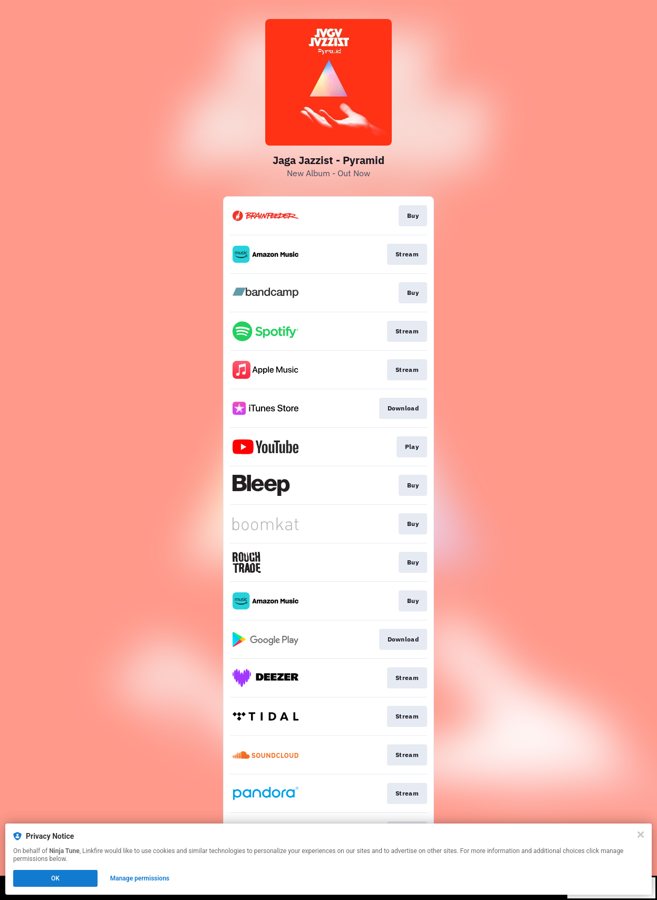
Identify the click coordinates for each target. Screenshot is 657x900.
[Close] (640, 834)
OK (55, 878)
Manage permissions (140, 878)
